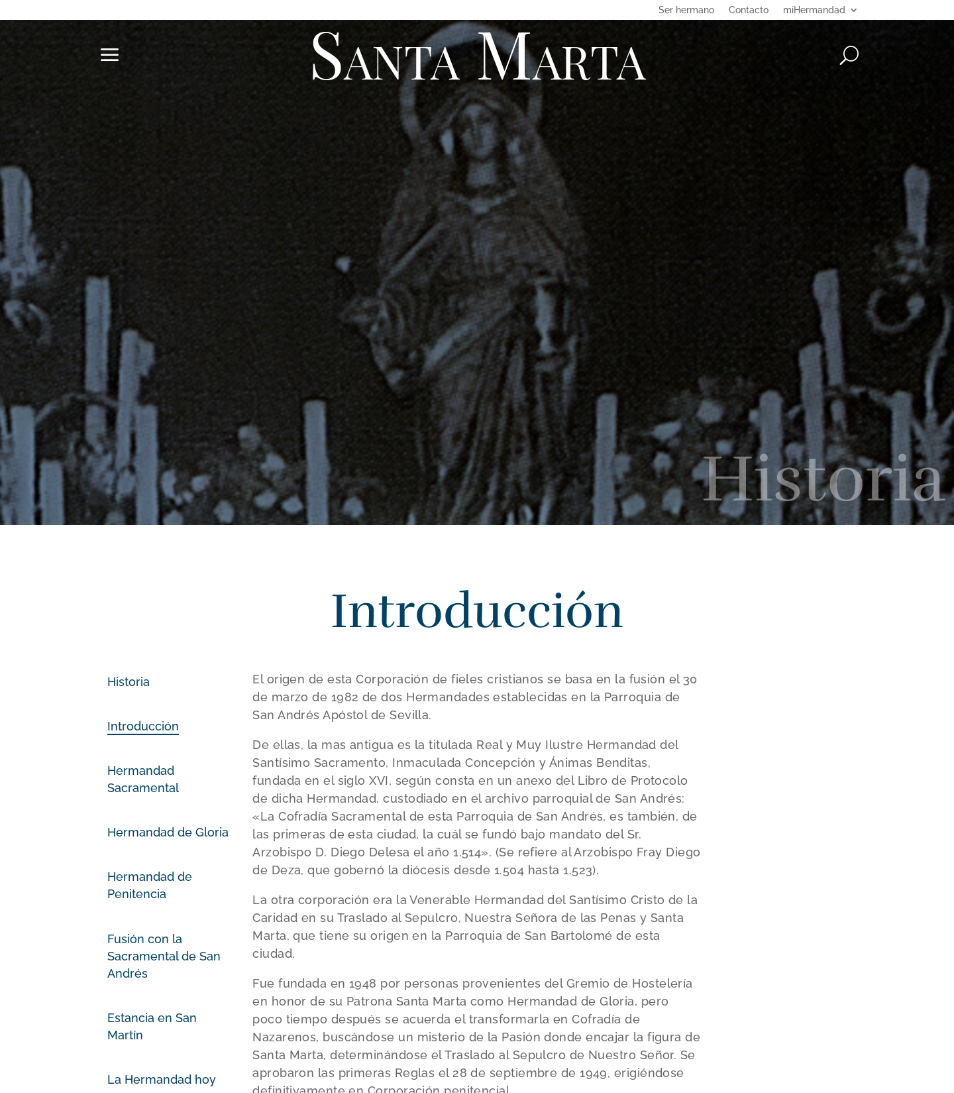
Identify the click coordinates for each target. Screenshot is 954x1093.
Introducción (143, 726)
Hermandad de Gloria (168, 832)
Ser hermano (686, 10)
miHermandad (814, 10)
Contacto (748, 10)
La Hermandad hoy (161, 1079)
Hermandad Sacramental (143, 779)
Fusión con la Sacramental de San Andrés (164, 956)
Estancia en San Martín (152, 1026)
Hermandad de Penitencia (149, 885)
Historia (128, 682)
